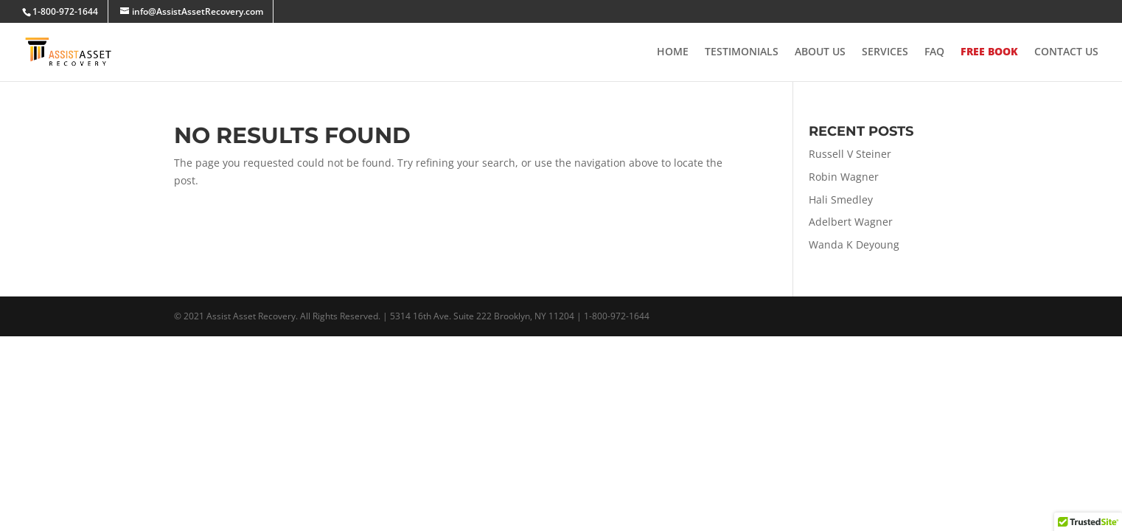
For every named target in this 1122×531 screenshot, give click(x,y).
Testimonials (741, 52)
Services (885, 52)
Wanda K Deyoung (854, 244)
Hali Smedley (841, 199)
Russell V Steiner (850, 154)
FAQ (934, 52)
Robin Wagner (844, 177)
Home (673, 52)
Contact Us (1066, 52)
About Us (820, 52)
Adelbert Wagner (851, 222)
